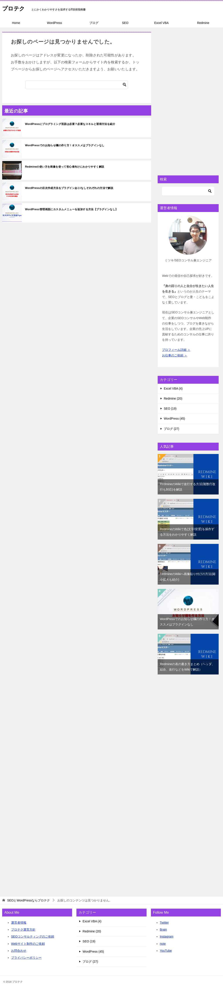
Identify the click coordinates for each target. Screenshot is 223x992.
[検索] (76, 84)
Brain (163, 929)
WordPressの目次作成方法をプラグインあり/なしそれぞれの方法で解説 (69, 188)
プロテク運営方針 (23, 929)
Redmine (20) (173, 398)
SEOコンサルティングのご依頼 (32, 936)
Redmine (203, 23)
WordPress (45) (174, 418)
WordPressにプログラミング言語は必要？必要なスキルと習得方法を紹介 (70, 124)
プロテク (15, 7)
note (163, 943)
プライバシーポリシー (26, 957)
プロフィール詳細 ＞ (176, 349)
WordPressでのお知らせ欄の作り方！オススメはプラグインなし (64, 145)
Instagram (166, 936)
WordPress (54, 23)
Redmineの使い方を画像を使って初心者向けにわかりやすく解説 (64, 166)
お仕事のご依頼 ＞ (174, 355)
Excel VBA (161, 23)
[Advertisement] (188, 97)
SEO (125, 23)
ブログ (93, 23)
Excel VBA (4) (173, 388)
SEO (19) (170, 408)
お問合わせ (18, 950)
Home (16, 23)
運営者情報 (18, 922)
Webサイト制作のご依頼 (28, 943)
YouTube (166, 950)
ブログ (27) (171, 428)
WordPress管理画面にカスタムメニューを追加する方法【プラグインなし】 (71, 209)
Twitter (164, 922)
